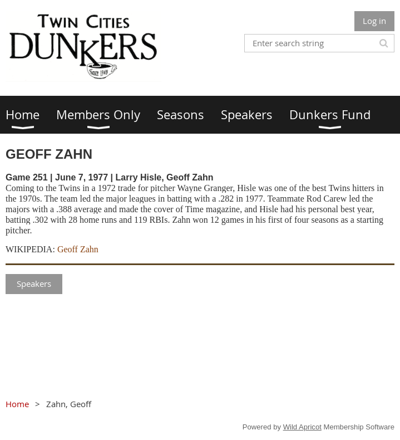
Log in (374, 20)
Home (17, 403)
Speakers (34, 283)
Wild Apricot (302, 427)
